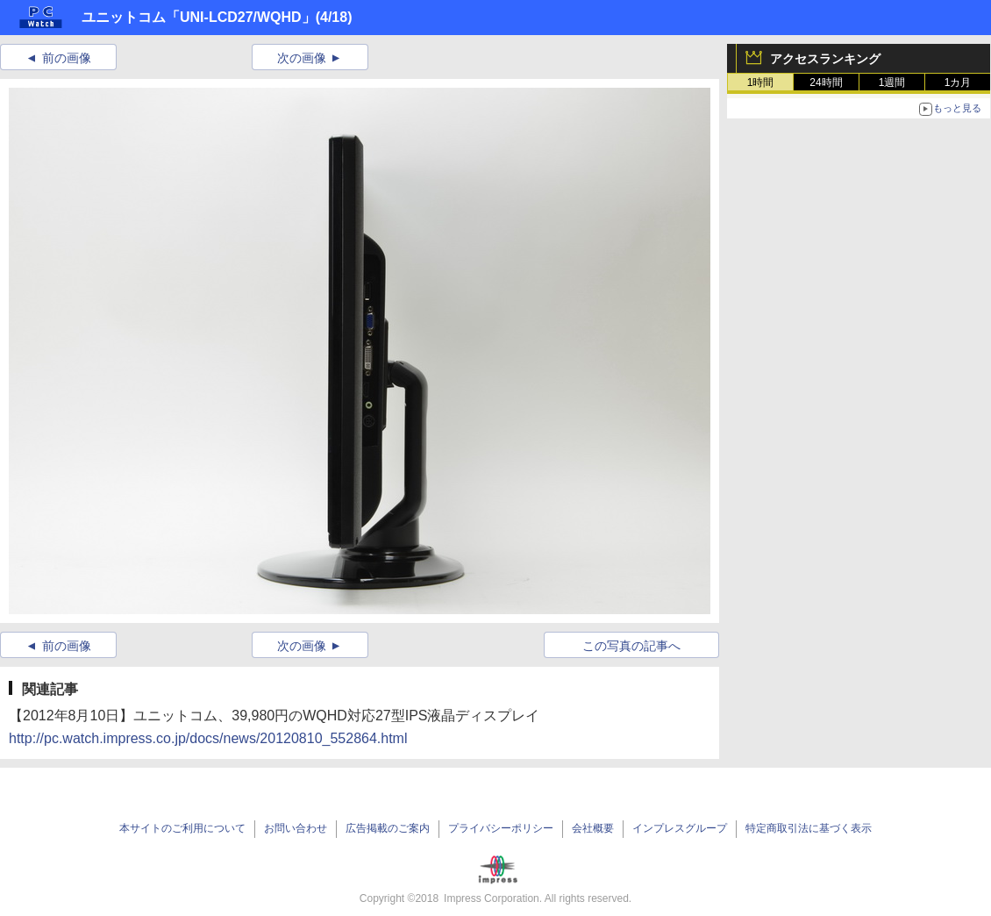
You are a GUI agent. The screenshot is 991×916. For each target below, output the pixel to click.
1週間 (892, 82)
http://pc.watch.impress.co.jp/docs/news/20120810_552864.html (208, 738)
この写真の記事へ (631, 646)
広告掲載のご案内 (388, 828)
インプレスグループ (679, 828)
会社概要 (593, 828)
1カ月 (958, 82)
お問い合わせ (295, 828)
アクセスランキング (825, 59)
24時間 (825, 82)
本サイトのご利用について (182, 828)
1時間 (760, 82)
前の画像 (66, 58)
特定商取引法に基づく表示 (808, 828)
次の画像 (301, 58)
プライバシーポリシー (500, 828)
